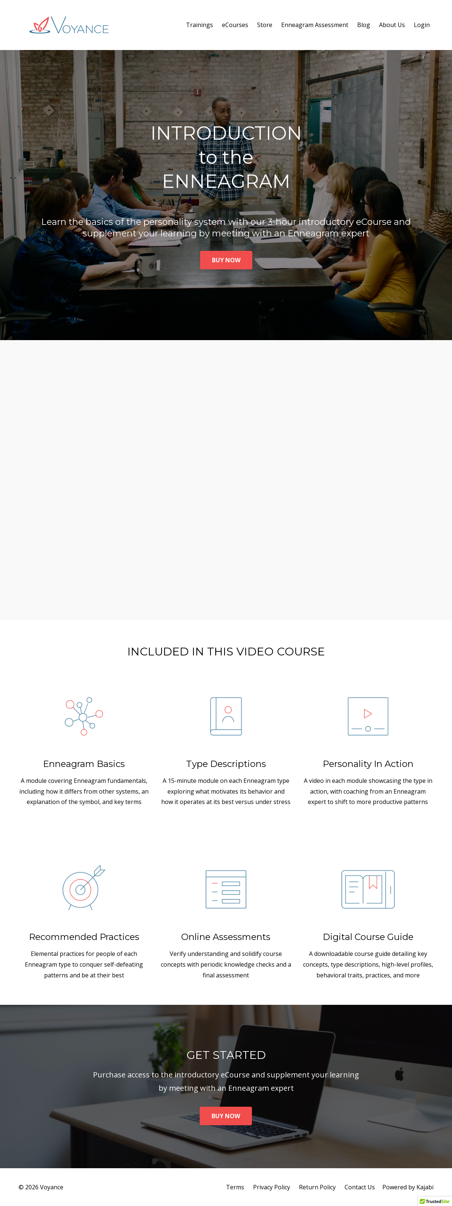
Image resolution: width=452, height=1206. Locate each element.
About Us (392, 25)
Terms (235, 1187)
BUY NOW (226, 260)
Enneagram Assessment (314, 25)
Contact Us (360, 1187)
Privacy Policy (271, 1187)
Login (422, 25)
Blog (363, 25)
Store (264, 25)
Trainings (199, 25)
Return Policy (317, 1187)
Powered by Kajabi (407, 1187)
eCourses (235, 25)
